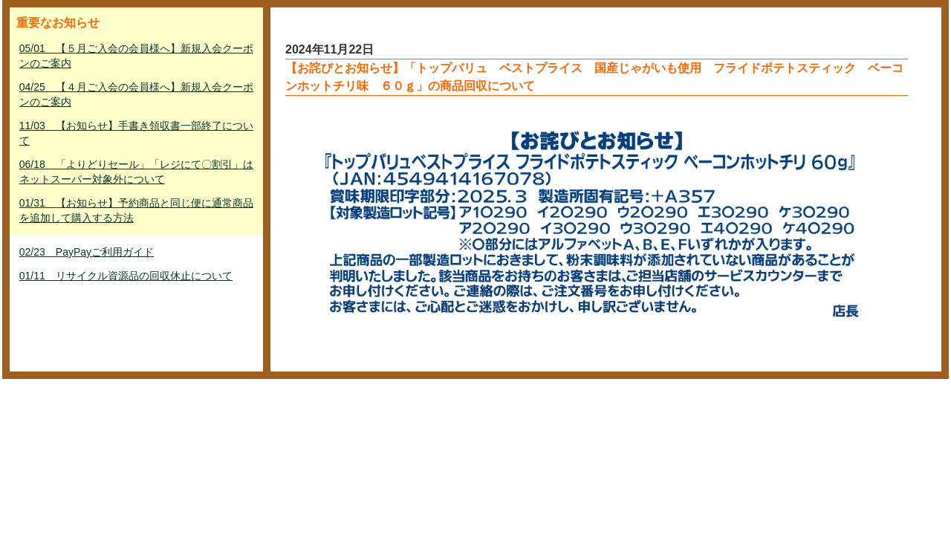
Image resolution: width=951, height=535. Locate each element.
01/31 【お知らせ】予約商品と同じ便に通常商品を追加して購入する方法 (136, 210)
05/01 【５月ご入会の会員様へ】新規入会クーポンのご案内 (136, 55)
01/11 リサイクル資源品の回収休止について (126, 276)
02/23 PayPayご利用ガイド (86, 252)
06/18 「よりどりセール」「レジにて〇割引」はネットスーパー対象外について (136, 171)
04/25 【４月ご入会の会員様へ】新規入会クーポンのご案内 (136, 94)
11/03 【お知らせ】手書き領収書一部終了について (136, 133)
